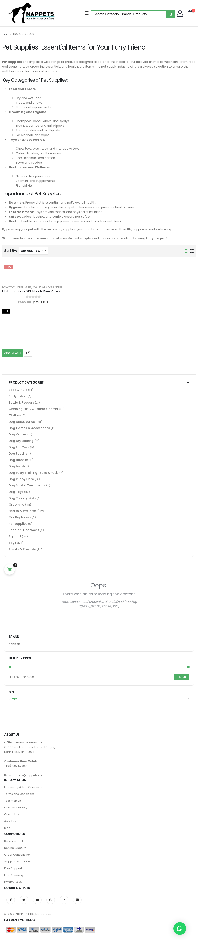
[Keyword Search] (128, 14)
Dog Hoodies (19, 460)
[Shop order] (33, 251)
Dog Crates (17, 434)
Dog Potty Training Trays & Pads (33, 473)
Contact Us (11, 814)
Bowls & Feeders (21, 402)
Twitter (24, 900)
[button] (179, 928)
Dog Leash (17, 466)
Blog (7, 828)
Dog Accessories (22, 422)
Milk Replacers (20, 517)
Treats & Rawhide (22, 549)
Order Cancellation (17, 854)
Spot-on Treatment (24, 530)
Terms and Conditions (19, 794)
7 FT (14, 699)
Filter (181, 677)
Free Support (13, 868)
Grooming (16, 504)
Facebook (10, 900)
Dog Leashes (39, 287)
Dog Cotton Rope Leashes (16, 287)
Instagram (50, 900)
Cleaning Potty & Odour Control (33, 409)
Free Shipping (13, 875)
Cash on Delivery (15, 807)
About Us (10, 821)
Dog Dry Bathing (21, 441)
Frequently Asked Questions (23, 787)
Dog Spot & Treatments (27, 485)
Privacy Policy (13, 882)
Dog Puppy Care (21, 479)
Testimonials (13, 800)
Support (15, 536)
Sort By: (10, 251)
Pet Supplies (18, 524)
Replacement (13, 841)
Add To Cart (12, 352)
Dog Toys (16, 492)
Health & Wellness (23, 511)
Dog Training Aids (22, 498)
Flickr (77, 900)
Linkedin (64, 900)
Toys (12, 543)
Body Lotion (18, 396)
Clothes (15, 415)
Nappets (59, 287)
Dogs (51, 287)
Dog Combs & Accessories (29, 428)
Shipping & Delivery (17, 861)
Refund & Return (15, 848)
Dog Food (16, 453)
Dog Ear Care (19, 447)
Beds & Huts (18, 390)
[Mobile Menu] (87, 13)
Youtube (37, 900)
